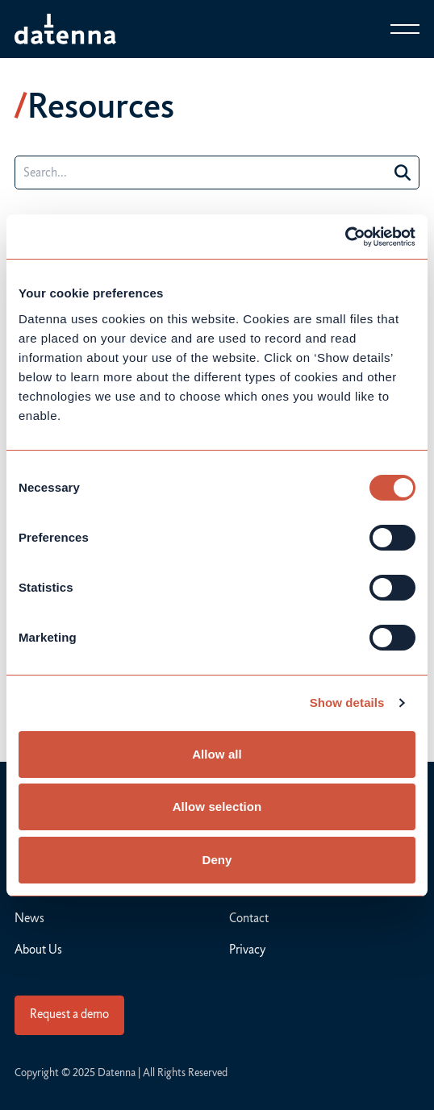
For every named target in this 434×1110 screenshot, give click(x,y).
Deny (217, 860)
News (29, 918)
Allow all (217, 754)
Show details (347, 702)
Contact (249, 918)
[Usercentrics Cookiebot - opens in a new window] (344, 237)
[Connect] (69, 1015)
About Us (38, 950)
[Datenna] (65, 29)
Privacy (247, 950)
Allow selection (217, 806)
